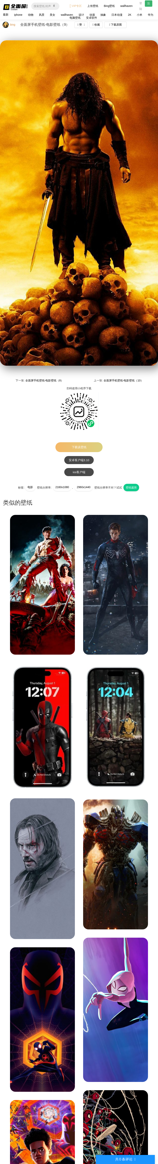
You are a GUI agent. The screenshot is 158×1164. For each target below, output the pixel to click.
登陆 (140, 6)
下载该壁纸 (79, 447)
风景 (41, 14)
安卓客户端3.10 (79, 460)
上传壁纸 (92, 5)
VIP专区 (76, 6)
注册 (148, 4)
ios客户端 (79, 472)
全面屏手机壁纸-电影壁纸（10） (123, 380)
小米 (139, 14)
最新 (5, 14)
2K (129, 14)
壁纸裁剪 (131, 487)
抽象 (103, 14)
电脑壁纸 (75, 17)
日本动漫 (116, 14)
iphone (18, 14)
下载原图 (115, 24)
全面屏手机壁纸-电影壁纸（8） (44, 380)
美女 (52, 14)
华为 (150, 14)
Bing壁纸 (109, 5)
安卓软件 (91, 17)
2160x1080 (62, 487)
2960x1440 (83, 487)
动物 (30, 14)
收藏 (96, 24)
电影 (30, 487)
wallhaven (126, 5)
